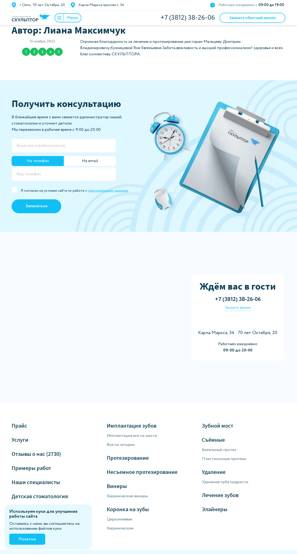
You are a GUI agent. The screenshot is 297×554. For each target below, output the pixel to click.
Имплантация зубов (131, 425)
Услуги (20, 439)
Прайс (19, 425)
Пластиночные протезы (224, 459)
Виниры (117, 486)
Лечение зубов (220, 495)
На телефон (38, 161)
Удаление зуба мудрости (225, 482)
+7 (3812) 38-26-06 (188, 18)
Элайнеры (214, 509)
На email (90, 161)
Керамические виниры (127, 496)
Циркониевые (119, 519)
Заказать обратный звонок (252, 18)
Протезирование (128, 457)
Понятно (27, 539)
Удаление (214, 472)
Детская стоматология (40, 496)
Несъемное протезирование (142, 472)
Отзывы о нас (36, 453)
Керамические (120, 528)
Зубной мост (217, 425)
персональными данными (108, 190)
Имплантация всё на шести (132, 436)
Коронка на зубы (128, 509)
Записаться (36, 206)
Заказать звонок (238, 307)
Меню (66, 18)
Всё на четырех (121, 445)
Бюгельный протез (219, 450)
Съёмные (213, 439)
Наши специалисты (36, 482)
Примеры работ (31, 468)
